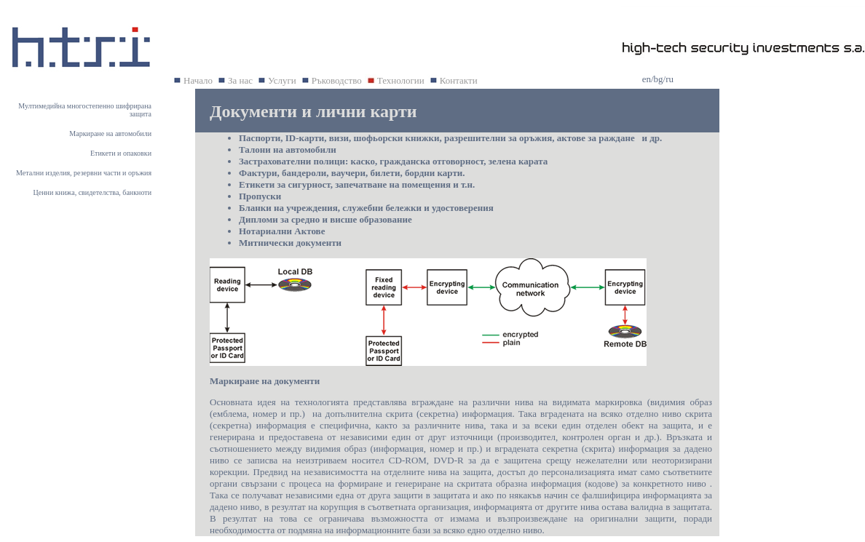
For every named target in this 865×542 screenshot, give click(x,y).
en (646, 78)
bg (658, 78)
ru (669, 78)
